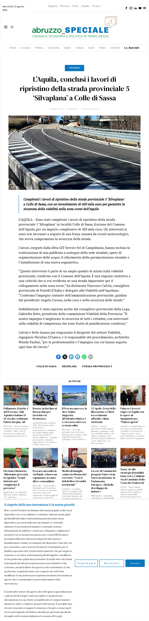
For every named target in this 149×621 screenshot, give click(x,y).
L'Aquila (85, 6)
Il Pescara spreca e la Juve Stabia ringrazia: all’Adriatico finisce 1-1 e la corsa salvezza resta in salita (74, 417)
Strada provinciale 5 (97, 366)
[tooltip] (126, 8)
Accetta (135, 563)
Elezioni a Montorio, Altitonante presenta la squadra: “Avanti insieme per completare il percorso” (16, 479)
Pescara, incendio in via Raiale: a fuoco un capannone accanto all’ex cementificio (45, 476)
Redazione (72, 109)
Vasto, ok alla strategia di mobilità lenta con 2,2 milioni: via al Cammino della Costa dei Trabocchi (132, 476)
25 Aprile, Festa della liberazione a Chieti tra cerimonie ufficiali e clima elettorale (103, 415)
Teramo (96, 6)
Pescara (64, 6)
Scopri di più (85, 563)
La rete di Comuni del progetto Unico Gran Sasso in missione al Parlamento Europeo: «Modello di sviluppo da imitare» (103, 481)
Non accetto (111, 563)
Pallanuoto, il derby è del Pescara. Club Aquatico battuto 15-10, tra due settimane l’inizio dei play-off (16, 415)
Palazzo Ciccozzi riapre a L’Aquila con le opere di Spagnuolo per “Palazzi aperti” (132, 415)
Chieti (75, 6)
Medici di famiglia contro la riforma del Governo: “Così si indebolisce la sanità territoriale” (74, 477)
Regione (53, 6)
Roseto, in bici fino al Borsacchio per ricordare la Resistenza (45, 413)
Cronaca (74, 68)
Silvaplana (69, 366)
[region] (74, 560)
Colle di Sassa (46, 366)
